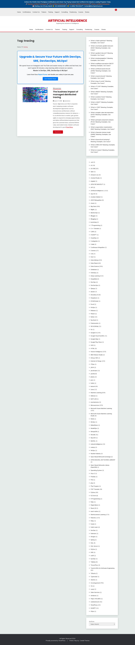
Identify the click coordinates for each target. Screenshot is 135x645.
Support (57, 12)
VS (91, 586)
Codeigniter (94, 241)
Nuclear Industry (96, 453)
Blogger (93, 216)
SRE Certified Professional (57, 4)
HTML (93, 348)
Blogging (93, 219)
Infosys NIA (94, 358)
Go (91, 329)
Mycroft (93, 438)
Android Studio (95, 178)
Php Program (95, 486)
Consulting (64, 12)
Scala (92, 524)
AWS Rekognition (96, 200)
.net (92, 162)
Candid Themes (85, 640)
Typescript (94, 576)
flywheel (93, 320)
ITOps (92, 364)
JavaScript (94, 370)
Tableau (93, 562)
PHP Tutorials (95, 489)
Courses (80, 12)
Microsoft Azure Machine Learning (101, 408)
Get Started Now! (50, 79)
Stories (87, 12)
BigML (93, 209)
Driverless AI (94, 295)
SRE (92, 552)
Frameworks (94, 323)
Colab (92, 244)
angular (93, 181)
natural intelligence (96, 444)
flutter (92, 317)
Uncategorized (95, 583)
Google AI (94, 332)
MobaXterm (94, 425)
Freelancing (73, 12)
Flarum (93, 314)
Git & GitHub (94, 326)
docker (93, 291)
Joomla (93, 373)
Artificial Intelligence (67, 20)
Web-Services (95, 592)
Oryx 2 (93, 473)
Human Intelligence (96, 351)
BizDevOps (94, 213)
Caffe (92, 231)
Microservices (57, 88)
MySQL (93, 441)
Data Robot (94, 263)
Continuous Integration (98, 247)
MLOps (93, 422)
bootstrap (94, 222)
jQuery (93, 377)
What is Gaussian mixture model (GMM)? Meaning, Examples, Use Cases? (101, 134)
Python (93, 492)
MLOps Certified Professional (100, 4)
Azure (92, 203)
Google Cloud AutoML (97, 336)
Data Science (95, 266)
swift (92, 555)
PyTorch (93, 495)
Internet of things (96, 361)
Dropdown (94, 298)
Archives (91, 621)
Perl (92, 480)
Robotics (93, 518)
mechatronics (95, 402)
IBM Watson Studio (97, 355)
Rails (92, 502)
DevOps (93, 282)
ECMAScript (94, 301)
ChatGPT (94, 235)
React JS (93, 508)
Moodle (93, 434)
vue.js (92, 589)
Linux (92, 389)
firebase (93, 310)
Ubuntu (93, 580)
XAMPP (93, 608)
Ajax (92, 171)
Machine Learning (96, 392)
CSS (92, 254)
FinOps (93, 307)
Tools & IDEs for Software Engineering (102, 568)
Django (93, 288)
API (92, 187)
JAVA (92, 367)
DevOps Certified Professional (37, 4)
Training (50, 12)
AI (91, 165)
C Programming (95, 225)
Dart (92, 257)
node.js (93, 447)
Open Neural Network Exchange (101, 457)
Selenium (93, 533)
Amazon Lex (95, 175)
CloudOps (94, 238)
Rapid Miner (94, 505)
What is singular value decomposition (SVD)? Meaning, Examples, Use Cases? (102, 114)
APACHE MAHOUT (97, 184)
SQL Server (94, 546)
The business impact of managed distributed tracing (66, 94)
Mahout (93, 396)
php (92, 483)
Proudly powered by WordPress (56, 640)
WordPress (94, 605)
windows (93, 595)
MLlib (92, 419)
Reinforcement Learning (98, 514)
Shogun (93, 536)
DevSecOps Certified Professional (78, 4)
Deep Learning (95, 276)
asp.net (93, 194)
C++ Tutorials (95, 228)
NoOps (93, 450)
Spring (93, 540)
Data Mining (94, 260)
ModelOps (94, 428)
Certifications (27, 12)
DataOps (93, 273)
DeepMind (94, 279)
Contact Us (36, 12)
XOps (92, 611)
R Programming (95, 499)
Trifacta (93, 573)
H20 (92, 345)
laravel (93, 386)
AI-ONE (93, 168)
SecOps (93, 530)
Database (94, 269)
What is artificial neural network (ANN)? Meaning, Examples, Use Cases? (101, 71)
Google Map (94, 339)
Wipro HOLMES (96, 599)
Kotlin (92, 383)
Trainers (43, 12)
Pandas (93, 476)
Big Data (93, 206)
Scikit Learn (94, 527)
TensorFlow (94, 565)
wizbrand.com (95, 602)
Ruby (92, 521)
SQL (92, 543)
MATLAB (94, 399)
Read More (69, 127)
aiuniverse (67, 101)
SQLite (93, 549)
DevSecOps (94, 285)
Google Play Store (96, 342)
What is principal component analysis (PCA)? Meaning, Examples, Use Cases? (102, 122)
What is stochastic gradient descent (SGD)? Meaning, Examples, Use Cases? (102, 48)
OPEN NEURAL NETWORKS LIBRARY (103, 460)
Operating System (96, 470)
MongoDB (94, 431)
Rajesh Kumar (43, 74)
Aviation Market (96, 197)
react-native (94, 511)
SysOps (93, 559)
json (92, 380)
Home (19, 12)
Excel (92, 304)
